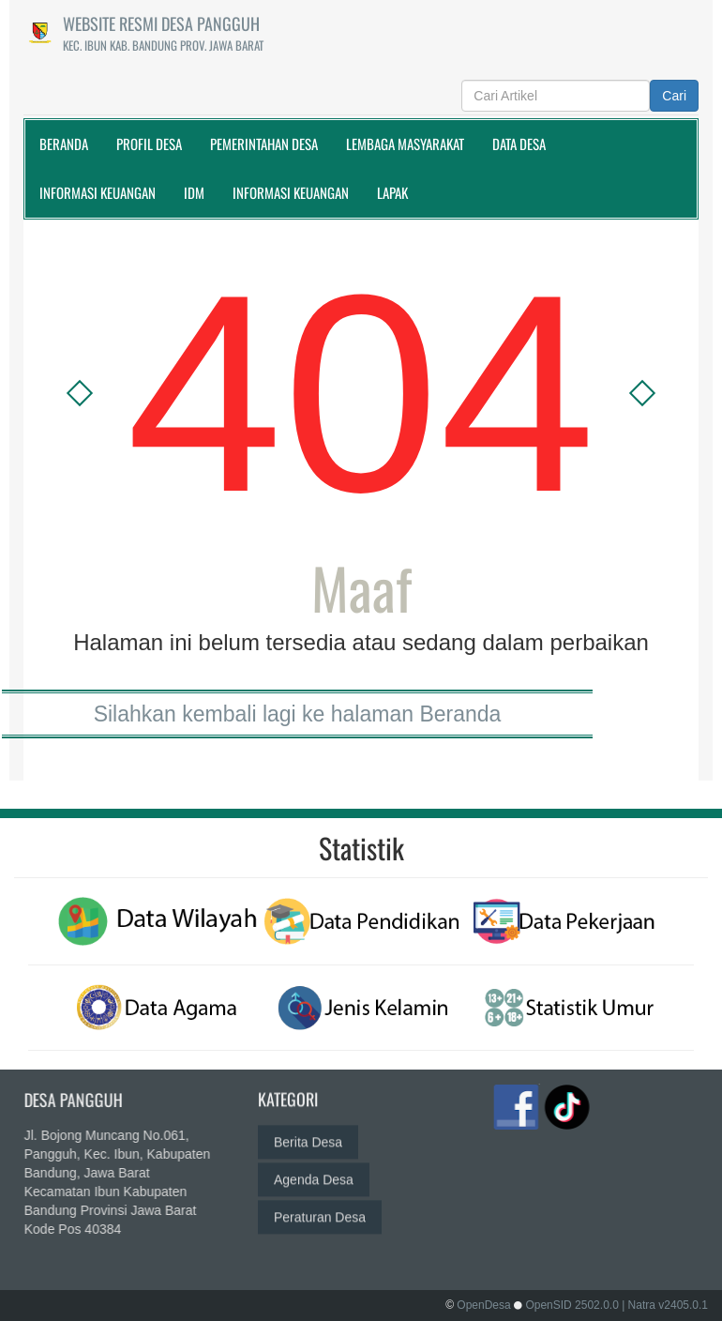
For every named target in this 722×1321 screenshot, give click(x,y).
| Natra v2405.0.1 (665, 1305)
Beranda (63, 143)
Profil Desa (149, 143)
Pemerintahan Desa (264, 143)
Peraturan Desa (320, 1205)
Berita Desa (308, 1130)
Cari (674, 95)
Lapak (392, 192)
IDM (194, 192)
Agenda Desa (313, 1168)
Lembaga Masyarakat (405, 143)
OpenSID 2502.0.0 (571, 1305)
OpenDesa (483, 1305)
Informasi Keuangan (97, 192)
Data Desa (519, 143)
